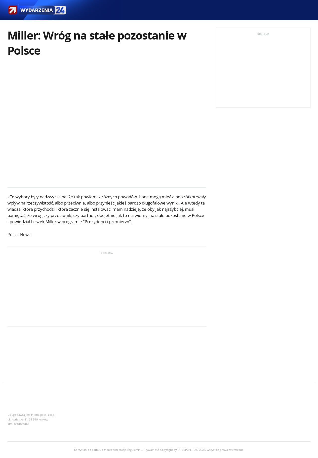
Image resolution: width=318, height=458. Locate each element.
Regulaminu (134, 450)
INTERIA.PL (185, 450)
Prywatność (151, 450)
